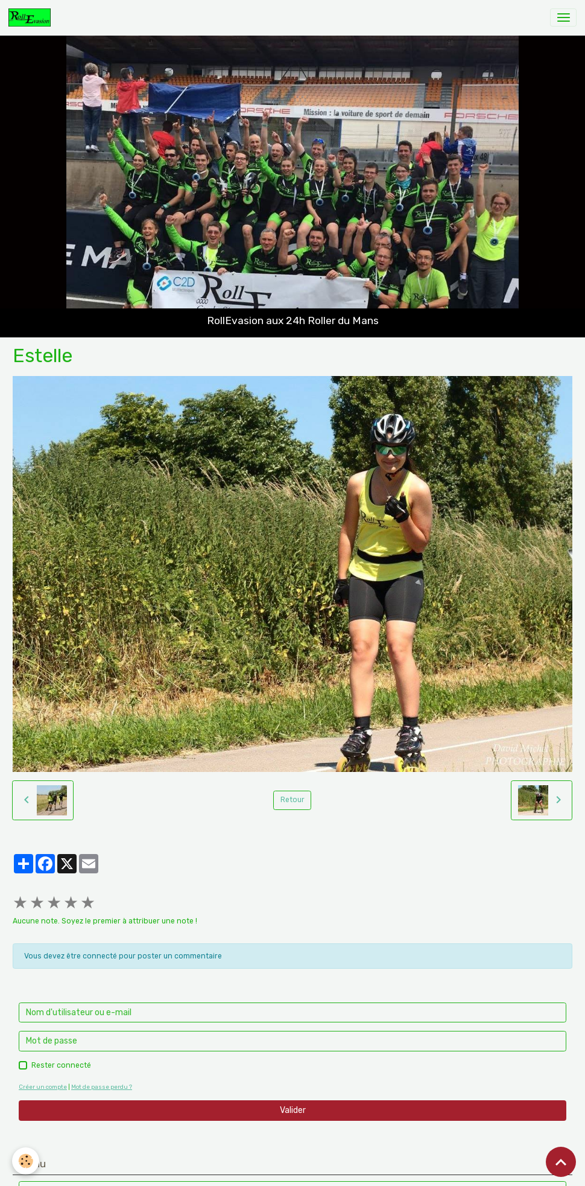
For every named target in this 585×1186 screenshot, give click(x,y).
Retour (292, 799)
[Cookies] (25, 1161)
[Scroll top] (561, 1162)
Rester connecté (61, 1065)
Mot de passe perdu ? (101, 1086)
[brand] (31, 17)
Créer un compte (43, 1086)
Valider (293, 1110)
